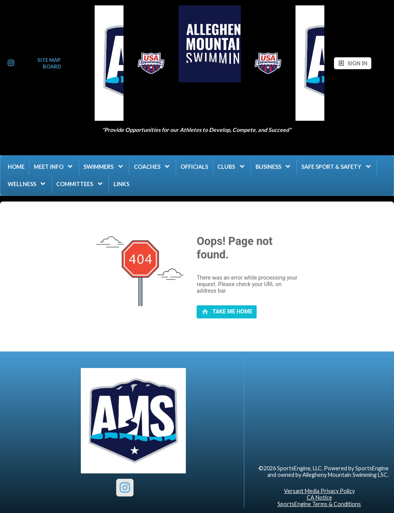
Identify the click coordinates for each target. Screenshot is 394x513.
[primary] (227, 311)
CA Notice (319, 497)
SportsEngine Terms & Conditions (319, 504)
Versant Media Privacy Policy (319, 491)
